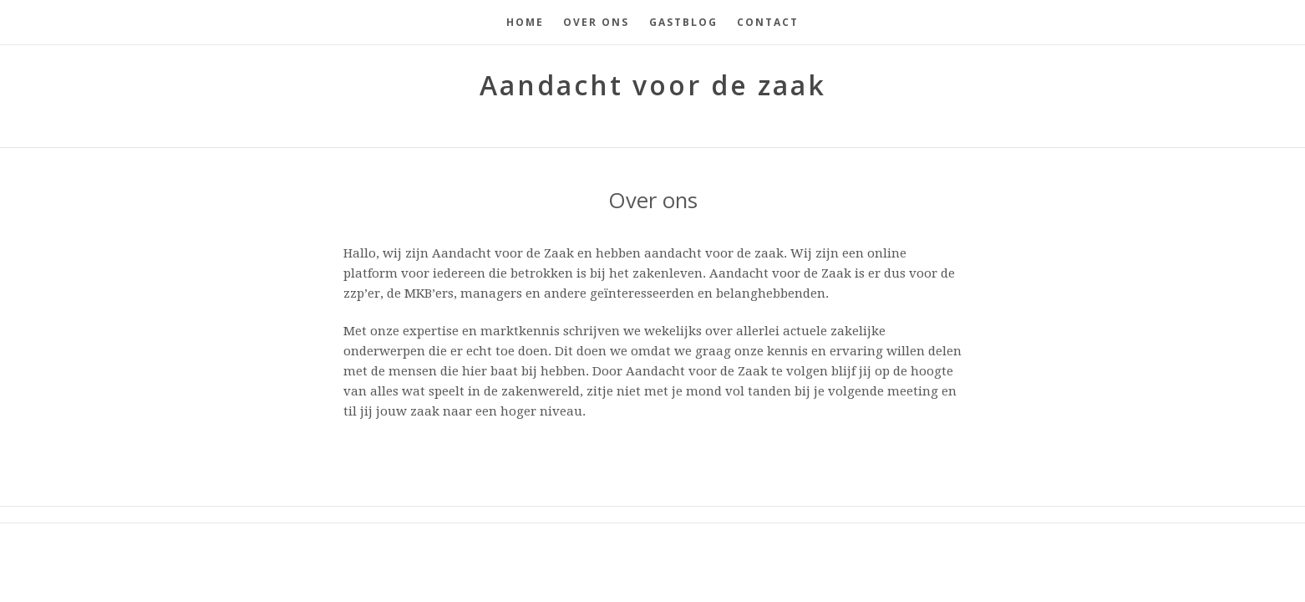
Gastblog (683, 22)
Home (525, 22)
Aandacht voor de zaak (653, 85)
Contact (768, 22)
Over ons (596, 22)
